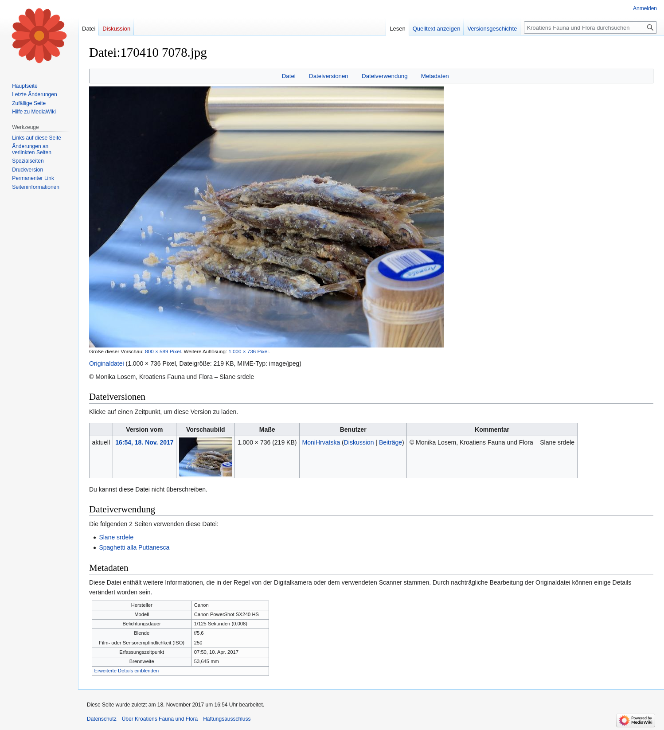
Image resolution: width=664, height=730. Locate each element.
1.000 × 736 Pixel (248, 351)
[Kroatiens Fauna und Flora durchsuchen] (590, 27)
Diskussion (359, 442)
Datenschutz (102, 719)
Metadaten (435, 76)
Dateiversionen (328, 76)
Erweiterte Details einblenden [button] (126, 670)
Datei (289, 76)
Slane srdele (116, 537)
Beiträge (390, 442)
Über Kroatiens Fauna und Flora (160, 719)
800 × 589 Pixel (163, 351)
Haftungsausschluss (226, 719)
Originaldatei (106, 363)
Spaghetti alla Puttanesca (134, 547)
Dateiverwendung (385, 76)
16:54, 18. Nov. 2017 (144, 442)
